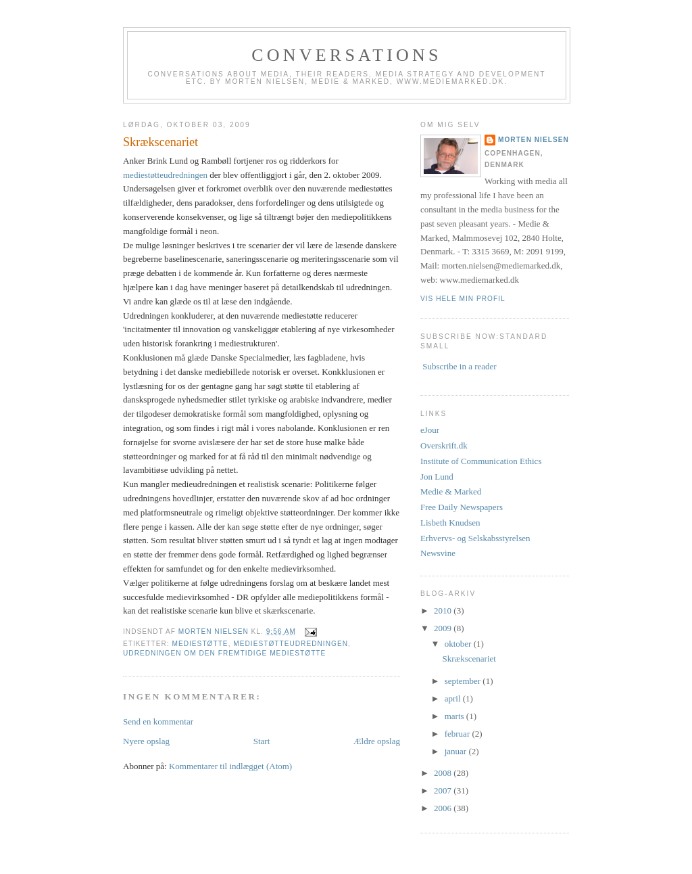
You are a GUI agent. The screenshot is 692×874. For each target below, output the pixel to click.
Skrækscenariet (468, 658)
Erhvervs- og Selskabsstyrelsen (475, 538)
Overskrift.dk (444, 445)
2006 (443, 808)
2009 (443, 628)
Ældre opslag (376, 741)
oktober (459, 644)
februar (458, 734)
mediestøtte (200, 643)
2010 (443, 610)
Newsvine (437, 553)
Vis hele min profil (462, 298)
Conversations (346, 55)
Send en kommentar (158, 721)
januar (457, 751)
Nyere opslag (146, 741)
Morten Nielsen (533, 139)
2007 (443, 790)
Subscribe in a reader (459, 366)
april (454, 698)
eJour (429, 430)
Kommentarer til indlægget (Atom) (230, 766)
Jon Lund (436, 477)
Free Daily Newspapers (461, 507)
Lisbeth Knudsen (450, 523)
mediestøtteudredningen (165, 175)
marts (455, 716)
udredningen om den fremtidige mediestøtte (224, 653)
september (464, 681)
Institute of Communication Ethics (480, 461)
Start (261, 741)
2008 (443, 773)
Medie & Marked (450, 491)
